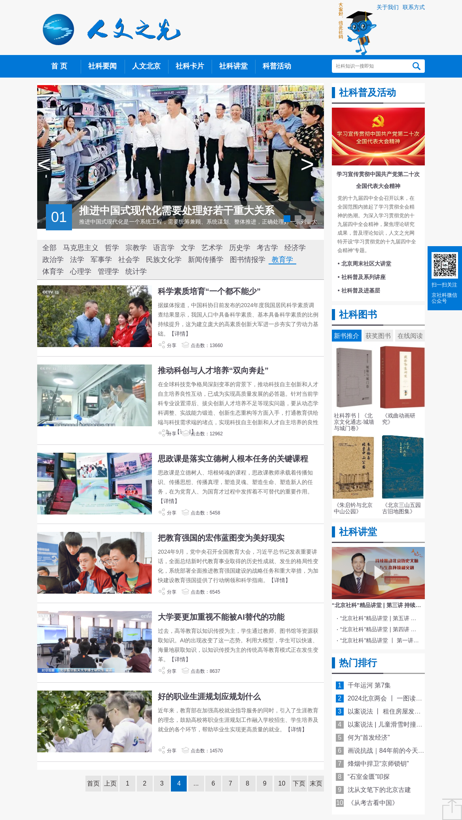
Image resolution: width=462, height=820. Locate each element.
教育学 (282, 260)
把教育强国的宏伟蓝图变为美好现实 (221, 537)
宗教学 (136, 248)
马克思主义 (80, 248)
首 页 (59, 66)
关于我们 (388, 7)
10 (282, 783)
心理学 (80, 271)
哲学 (112, 248)
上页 (110, 783)
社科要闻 (102, 66)
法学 (77, 260)
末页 (316, 783)
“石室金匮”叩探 (369, 776)
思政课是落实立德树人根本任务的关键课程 (233, 458)
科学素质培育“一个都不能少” (209, 291)
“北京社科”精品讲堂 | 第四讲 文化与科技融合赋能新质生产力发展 (379, 629)
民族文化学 (164, 260)
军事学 (101, 260)
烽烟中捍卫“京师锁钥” (378, 763)
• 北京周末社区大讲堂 (364, 263)
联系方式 (414, 7)
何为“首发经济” (369, 737)
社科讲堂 (233, 66)
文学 (188, 248)
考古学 (267, 248)
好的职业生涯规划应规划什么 (209, 696)
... (196, 783)
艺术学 (212, 248)
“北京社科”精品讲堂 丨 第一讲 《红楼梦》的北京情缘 (379, 640)
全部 (49, 248)
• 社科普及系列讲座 (362, 277)
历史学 (239, 248)
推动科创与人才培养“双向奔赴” (213, 370)
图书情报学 (247, 260)
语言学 (163, 248)
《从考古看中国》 (373, 802)
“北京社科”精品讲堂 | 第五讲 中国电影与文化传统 (379, 618)
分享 (167, 345)
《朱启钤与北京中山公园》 (353, 508)
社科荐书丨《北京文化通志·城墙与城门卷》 (354, 421)
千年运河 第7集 (369, 685)
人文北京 (146, 66)
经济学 (295, 248)
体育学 (53, 271)
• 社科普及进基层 (359, 290)
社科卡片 (190, 66)
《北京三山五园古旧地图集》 (401, 508)
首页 (93, 783)
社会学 (129, 260)
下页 (299, 783)
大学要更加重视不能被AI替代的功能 (221, 617)
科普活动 (277, 66)
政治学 (53, 260)
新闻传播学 (205, 260)
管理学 (108, 271)
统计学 (136, 271)
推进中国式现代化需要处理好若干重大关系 (177, 210)
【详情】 (180, 333)
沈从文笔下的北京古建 (379, 789)
